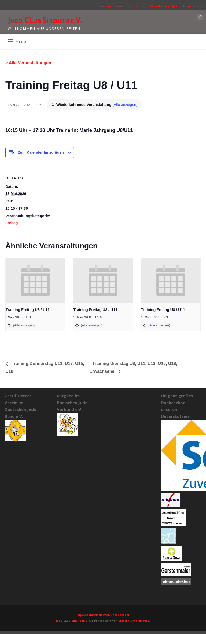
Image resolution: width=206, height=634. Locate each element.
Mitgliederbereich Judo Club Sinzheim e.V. (176, 6)
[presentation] (35, 280)
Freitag (11, 223)
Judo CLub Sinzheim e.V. (45, 20)
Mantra (123, 620)
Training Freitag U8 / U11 (28, 310)
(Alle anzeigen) (124, 104)
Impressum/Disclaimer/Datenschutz (121, 6)
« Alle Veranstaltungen (28, 63)
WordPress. (141, 620)
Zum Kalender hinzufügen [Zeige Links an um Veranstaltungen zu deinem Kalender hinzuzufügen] (41, 152)
